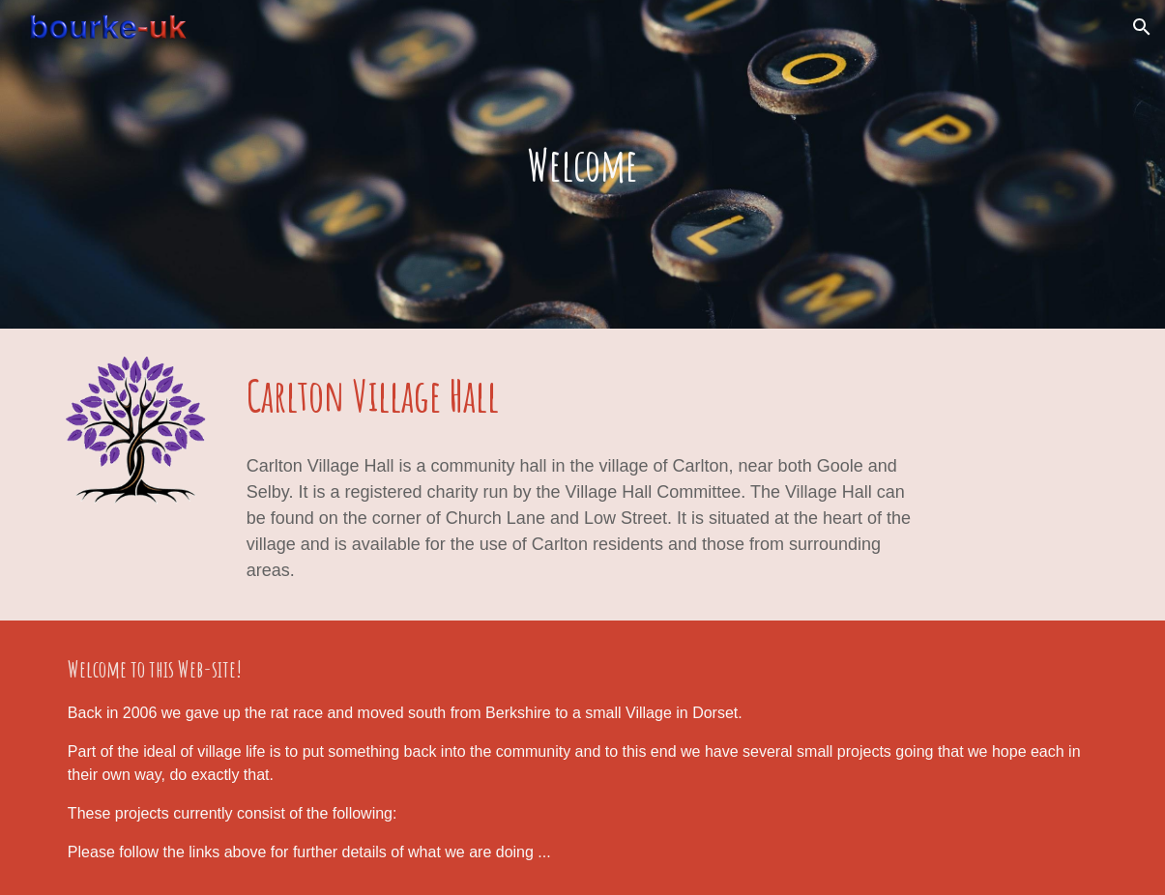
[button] (1142, 27)
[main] (582, 165)
